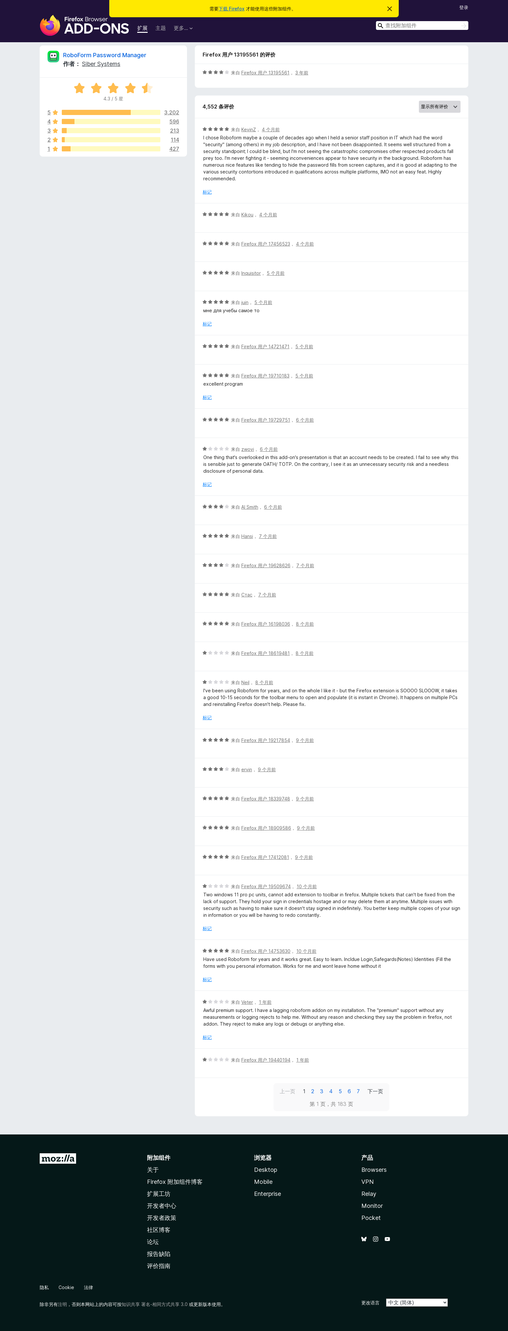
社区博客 (158, 1229)
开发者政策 (161, 1217)
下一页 (375, 1091)
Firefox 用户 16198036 (265, 624)
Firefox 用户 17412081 (265, 857)
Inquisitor (251, 273)
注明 (62, 1304)
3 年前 (301, 72)
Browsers (374, 1169)
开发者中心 (161, 1205)
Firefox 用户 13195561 (265, 72)
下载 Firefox (232, 8)
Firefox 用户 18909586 (266, 828)
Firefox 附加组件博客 (175, 1181)
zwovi (247, 449)
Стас (246, 594)
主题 (160, 28)
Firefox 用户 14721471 (265, 346)
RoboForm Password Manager (104, 55)
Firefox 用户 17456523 (265, 244)
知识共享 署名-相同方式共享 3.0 (155, 1304)
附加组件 (158, 1157)
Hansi (247, 536)
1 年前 (265, 1002)
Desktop (265, 1169)
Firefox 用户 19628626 (265, 565)
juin (244, 302)
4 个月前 (271, 129)
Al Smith (249, 507)
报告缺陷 (158, 1253)
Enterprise (267, 1193)
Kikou (247, 214)
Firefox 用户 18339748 (265, 798)
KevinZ (248, 129)
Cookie (66, 1287)
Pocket (371, 1217)
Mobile (263, 1181)
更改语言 (370, 1302)
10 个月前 (307, 886)
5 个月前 (276, 273)
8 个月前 (305, 624)
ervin (246, 769)
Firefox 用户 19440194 (265, 1060)
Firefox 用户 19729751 (265, 420)
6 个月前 (305, 420)
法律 (88, 1287)
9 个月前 (305, 740)
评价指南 (158, 1265)
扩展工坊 (158, 1193)
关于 (153, 1169)
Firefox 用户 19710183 (265, 375)
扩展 (142, 28)
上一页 (287, 1091)
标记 (207, 192)
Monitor (372, 1205)
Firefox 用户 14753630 (265, 951)
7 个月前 (268, 536)
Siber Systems (101, 63)
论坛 (153, 1241)
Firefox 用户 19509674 (266, 886)
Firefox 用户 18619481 (265, 653)
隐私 (44, 1287)
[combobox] (422, 25)
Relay (368, 1193)
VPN (367, 1181)
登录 (463, 7)
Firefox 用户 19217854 (265, 740)
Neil (245, 682)
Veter (247, 1002)
